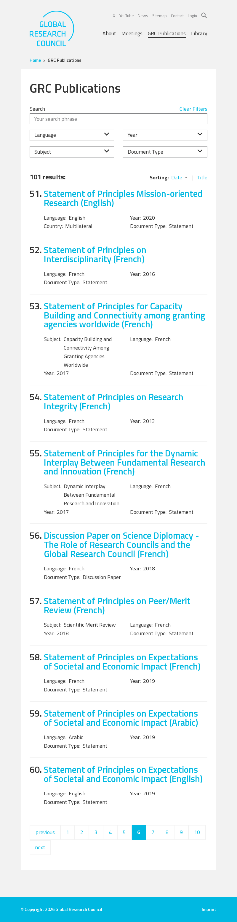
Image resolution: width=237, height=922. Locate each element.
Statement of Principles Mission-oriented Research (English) (123, 198)
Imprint (209, 909)
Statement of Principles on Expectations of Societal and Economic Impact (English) (123, 774)
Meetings (131, 33)
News (143, 15)
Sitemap (159, 15)
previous (45, 832)
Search (37, 109)
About (109, 33)
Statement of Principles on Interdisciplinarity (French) (95, 254)
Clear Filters (193, 109)
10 (197, 832)
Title (202, 177)
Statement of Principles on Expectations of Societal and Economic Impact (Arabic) (121, 717)
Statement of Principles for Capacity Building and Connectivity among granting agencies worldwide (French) (124, 315)
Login (192, 15)
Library (199, 33)
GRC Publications (167, 33)
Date (176, 177)
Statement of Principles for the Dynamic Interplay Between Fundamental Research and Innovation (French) (124, 462)
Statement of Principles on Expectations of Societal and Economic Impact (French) (122, 661)
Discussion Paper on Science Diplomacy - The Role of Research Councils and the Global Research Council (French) (121, 544)
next (40, 847)
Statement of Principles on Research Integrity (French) (113, 401)
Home (35, 60)
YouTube (126, 15)
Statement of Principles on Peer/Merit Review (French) (117, 605)
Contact (177, 15)
